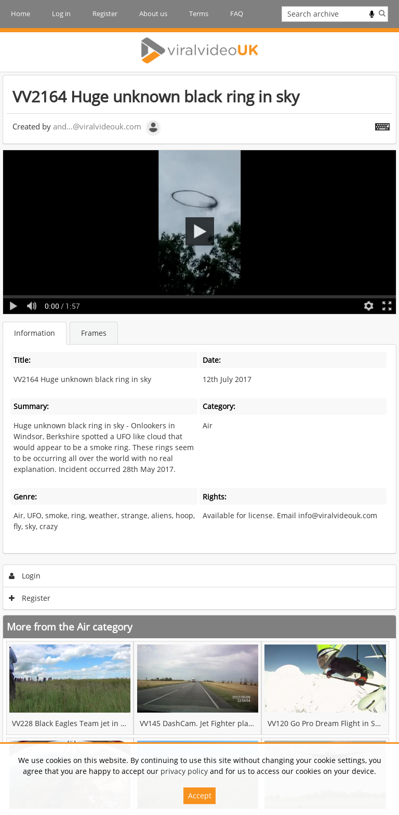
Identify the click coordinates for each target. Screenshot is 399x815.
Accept (199, 795)
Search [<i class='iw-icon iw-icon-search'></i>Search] (382, 13)
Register (104, 13)
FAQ (236, 13)
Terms (198, 13)
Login (25, 576)
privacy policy (184, 771)
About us (153, 13)
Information (34, 333)
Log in (61, 13)
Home (20, 13)
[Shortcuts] (382, 125)
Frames (94, 333)
